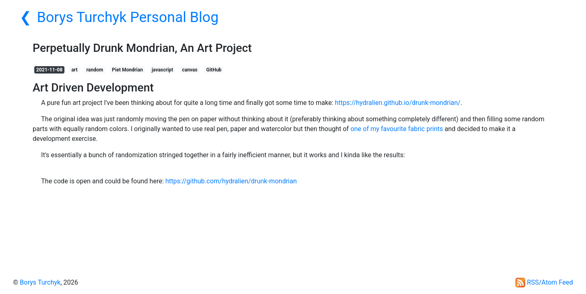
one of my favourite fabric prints (396, 129)
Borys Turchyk (40, 282)
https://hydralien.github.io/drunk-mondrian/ (397, 103)
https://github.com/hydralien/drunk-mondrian (231, 181)
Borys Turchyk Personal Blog (128, 17)
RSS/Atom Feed (544, 282)
